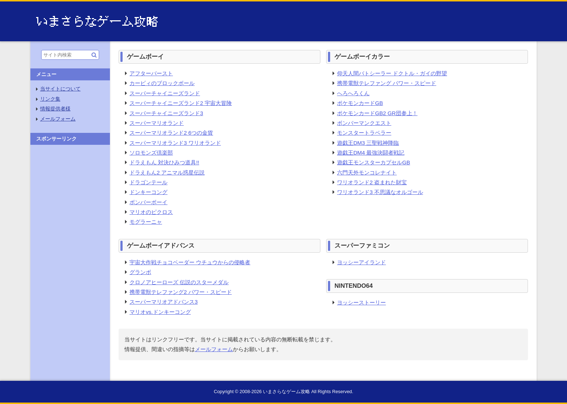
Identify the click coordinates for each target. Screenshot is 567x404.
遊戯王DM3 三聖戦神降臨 (368, 143)
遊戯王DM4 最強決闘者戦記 (370, 153)
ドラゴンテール (148, 182)
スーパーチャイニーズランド (164, 93)
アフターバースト (151, 73)
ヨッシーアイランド (361, 262)
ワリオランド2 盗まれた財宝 (372, 182)
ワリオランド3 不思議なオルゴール (380, 192)
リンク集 (50, 99)
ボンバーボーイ (148, 202)
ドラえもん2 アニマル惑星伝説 (167, 172)
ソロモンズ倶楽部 (151, 153)
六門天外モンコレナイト (367, 172)
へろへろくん (353, 93)
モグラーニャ (145, 222)
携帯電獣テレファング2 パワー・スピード (180, 292)
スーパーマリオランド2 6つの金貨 (171, 133)
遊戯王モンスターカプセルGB (373, 162)
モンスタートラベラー (364, 133)
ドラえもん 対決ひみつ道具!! (164, 162)
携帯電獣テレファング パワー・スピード (386, 83)
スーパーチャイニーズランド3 (166, 113)
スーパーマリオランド (156, 123)
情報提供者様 (55, 108)
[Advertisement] (70, 257)
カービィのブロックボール (162, 83)
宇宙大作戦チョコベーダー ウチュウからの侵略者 (189, 262)
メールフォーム (214, 349)
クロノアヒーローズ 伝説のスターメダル (179, 282)
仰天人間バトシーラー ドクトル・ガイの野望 (392, 73)
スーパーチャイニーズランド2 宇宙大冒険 (180, 103)
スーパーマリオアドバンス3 (163, 302)
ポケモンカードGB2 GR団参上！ (377, 113)
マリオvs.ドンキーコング (160, 312)
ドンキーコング (148, 192)
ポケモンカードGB (360, 103)
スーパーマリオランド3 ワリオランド (175, 143)
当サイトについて (60, 89)
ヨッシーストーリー (361, 302)
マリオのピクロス (151, 212)
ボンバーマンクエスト (364, 123)
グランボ (140, 272)
